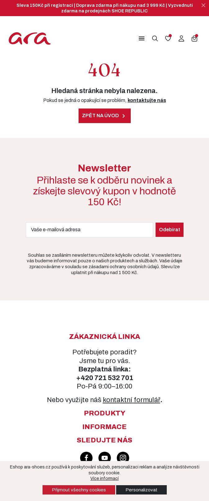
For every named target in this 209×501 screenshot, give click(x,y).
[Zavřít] (203, 5)
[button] (139, 38)
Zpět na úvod (104, 116)
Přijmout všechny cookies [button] (79, 489)
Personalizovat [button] (141, 489)
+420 (85, 378)
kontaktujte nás (147, 100)
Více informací (104, 478)
